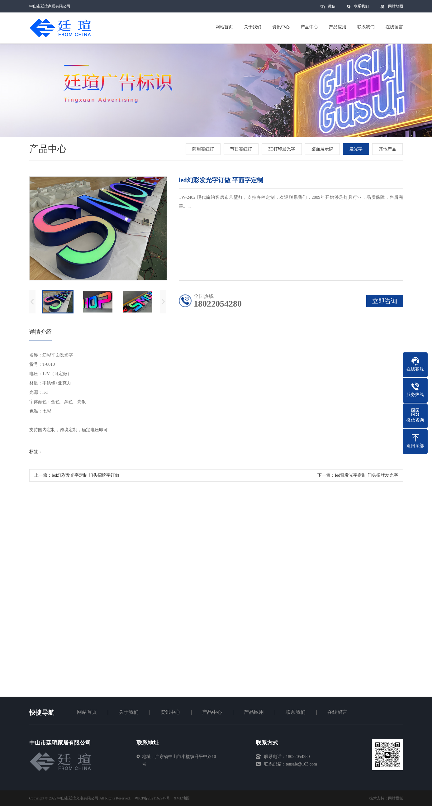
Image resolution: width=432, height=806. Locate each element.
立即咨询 (384, 303)
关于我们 (129, 712)
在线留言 (337, 712)
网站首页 (87, 712)
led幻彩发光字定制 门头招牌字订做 (85, 477)
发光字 (356, 149)
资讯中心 (170, 712)
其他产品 (388, 149)
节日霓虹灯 (242, 149)
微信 (331, 8)
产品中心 (212, 712)
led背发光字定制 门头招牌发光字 (366, 477)
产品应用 (254, 712)
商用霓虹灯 (204, 149)
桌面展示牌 (323, 149)
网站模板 (395, 798)
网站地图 (395, 6)
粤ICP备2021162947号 (152, 798)
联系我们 (361, 6)
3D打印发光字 (282, 149)
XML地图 (182, 798)
